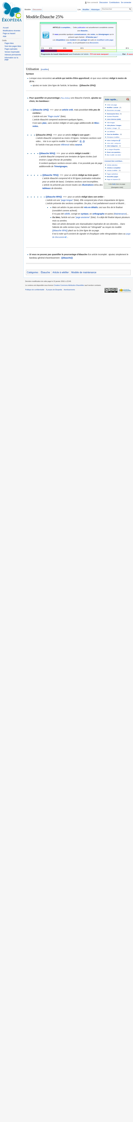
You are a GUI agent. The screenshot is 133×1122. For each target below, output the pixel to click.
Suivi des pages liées (13, 46)
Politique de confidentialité (34, 290)
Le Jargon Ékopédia (113, 149)
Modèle (27, 9)
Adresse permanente (13, 55)
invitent (73, 40)
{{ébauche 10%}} (41, 110)
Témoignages (60, 166)
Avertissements (69, 290)
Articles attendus (112, 165)
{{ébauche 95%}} (54, 197)
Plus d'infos (65, 98)
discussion (93, 43)
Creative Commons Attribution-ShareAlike (69, 285)
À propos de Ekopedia (54, 290)
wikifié (67, 214)
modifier (44, 69)
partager (84, 40)
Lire (80, 9)
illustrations (88, 185)
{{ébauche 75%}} (50, 175)
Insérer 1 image (112, 128)
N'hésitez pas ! (92, 37)
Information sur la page (11, 59)
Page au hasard (9, 33)
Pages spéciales (11, 49)
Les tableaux (111, 131)
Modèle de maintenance (83, 272)
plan (44, 123)
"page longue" (67, 200)
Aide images (111, 122)
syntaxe (84, 214)
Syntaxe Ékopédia (112, 116)
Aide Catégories (112, 146)
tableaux (46, 188)
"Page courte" (53, 116)
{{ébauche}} (67, 258)
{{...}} (82, 141)
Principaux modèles (113, 137)
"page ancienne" (82, 217)
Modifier (86, 9)
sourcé (78, 144)
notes (93, 34)
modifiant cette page (105, 40)
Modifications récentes (11, 31)
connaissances (80, 34)
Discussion (103, 2)
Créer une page (112, 105)
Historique (96, 9)
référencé (65, 144)
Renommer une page (113, 110)
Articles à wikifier (112, 170)
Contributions (114, 2)
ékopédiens (60, 40)
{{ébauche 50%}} (47, 153)
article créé (67, 110)
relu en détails (91, 207)
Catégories (32, 272)
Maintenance (120, 214)
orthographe (98, 214)
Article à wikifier (60, 272)
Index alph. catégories (114, 143)
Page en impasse (112, 179)
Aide (4, 36)
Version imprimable (12, 52)
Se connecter (126, 2)
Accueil (6, 28)
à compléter (65, 27)
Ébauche (45, 272)
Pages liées (9, 43)
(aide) (69, 43)
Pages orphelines (112, 174)
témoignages (104, 34)
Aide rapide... (111, 99)
